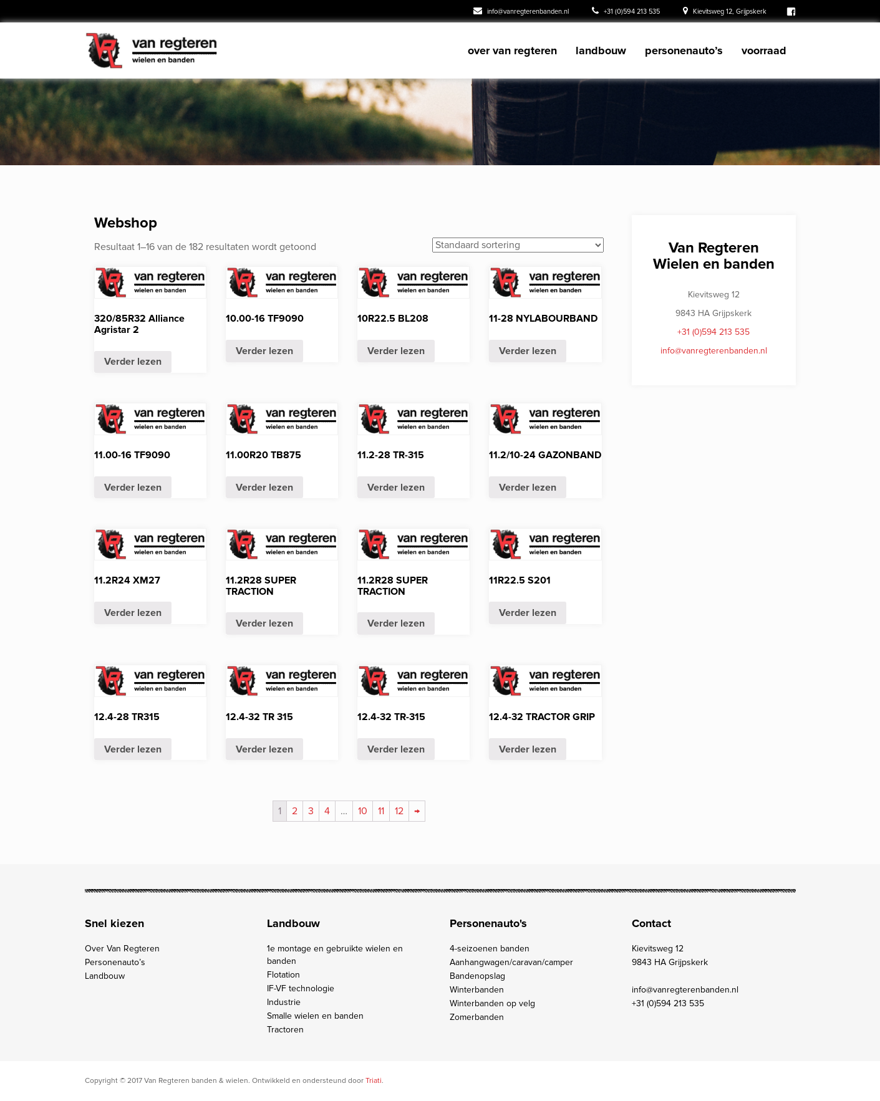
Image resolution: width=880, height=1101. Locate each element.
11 (381, 811)
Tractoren (285, 1029)
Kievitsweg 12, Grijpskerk (724, 11)
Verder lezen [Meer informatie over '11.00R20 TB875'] (264, 487)
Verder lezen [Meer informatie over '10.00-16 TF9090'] (264, 351)
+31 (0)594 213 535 (626, 11)
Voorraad (764, 50)
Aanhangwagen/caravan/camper (511, 962)
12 (399, 811)
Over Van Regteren (512, 50)
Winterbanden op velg (492, 1003)
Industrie (284, 1002)
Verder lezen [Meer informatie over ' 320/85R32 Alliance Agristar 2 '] (133, 361)
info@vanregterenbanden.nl (521, 11)
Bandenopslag (477, 976)
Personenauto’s (684, 50)
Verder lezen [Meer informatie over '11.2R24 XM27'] (133, 613)
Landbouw (601, 50)
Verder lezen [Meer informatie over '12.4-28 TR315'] (133, 749)
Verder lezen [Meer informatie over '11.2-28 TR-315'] (396, 487)
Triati (373, 1080)
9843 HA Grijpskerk (670, 962)
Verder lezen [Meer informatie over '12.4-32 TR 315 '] (264, 749)
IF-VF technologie (300, 988)
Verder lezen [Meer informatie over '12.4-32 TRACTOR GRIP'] (527, 749)
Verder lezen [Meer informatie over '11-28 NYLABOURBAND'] (527, 351)
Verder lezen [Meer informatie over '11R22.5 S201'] (527, 613)
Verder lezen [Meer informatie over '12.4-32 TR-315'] (396, 749)
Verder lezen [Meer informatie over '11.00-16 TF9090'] (133, 487)
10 (362, 811)
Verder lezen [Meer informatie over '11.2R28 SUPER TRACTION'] (264, 623)
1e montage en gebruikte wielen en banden (335, 954)
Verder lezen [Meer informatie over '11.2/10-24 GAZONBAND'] (527, 487)
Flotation (283, 974)
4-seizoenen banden (489, 948)
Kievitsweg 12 (658, 948)
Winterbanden (477, 989)
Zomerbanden (477, 1017)
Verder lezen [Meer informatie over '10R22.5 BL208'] (396, 351)
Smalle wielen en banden (315, 1016)
